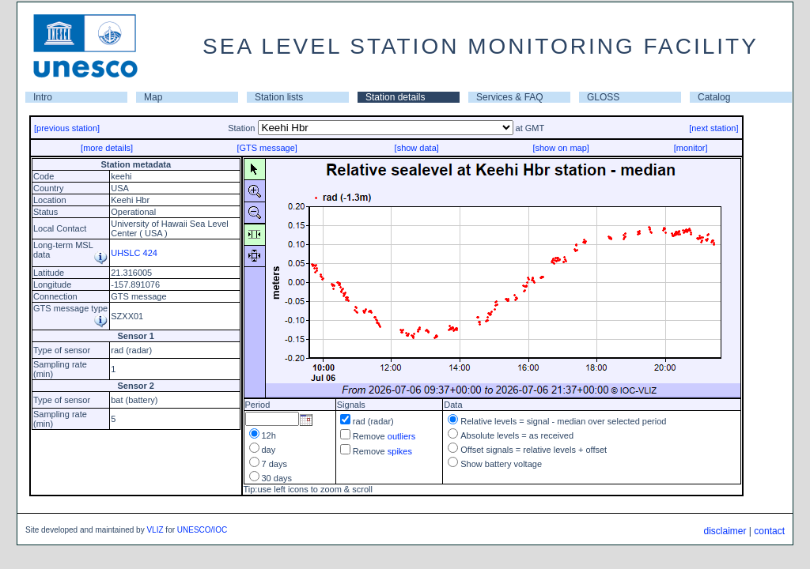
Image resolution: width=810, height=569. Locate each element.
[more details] (107, 148)
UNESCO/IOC (202, 530)
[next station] (713, 128)
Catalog (714, 97)
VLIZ (154, 530)
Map (153, 97)
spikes (400, 451)
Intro (42, 97)
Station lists (279, 97)
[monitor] (691, 148)
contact (769, 531)
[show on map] (560, 148)
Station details (395, 97)
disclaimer (724, 531)
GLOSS (603, 97)
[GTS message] (267, 148)
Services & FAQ (509, 97)
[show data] (417, 148)
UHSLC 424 (134, 253)
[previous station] (67, 128)
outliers (401, 436)
